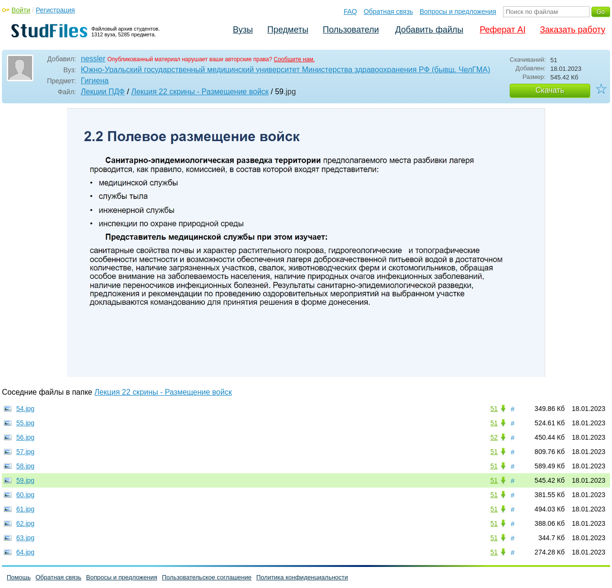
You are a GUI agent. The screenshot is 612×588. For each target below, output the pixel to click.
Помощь (19, 577)
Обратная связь (388, 11)
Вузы (243, 29)
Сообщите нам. (294, 59)
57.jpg (25, 451)
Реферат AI (502, 29)
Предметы (287, 29)
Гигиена (95, 81)
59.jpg (25, 480)
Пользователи (351, 29)
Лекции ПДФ (103, 92)
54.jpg (25, 408)
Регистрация (55, 10)
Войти (20, 10)
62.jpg (25, 523)
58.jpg (25, 466)
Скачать (550, 90)
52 (494, 437)
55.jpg (25, 423)
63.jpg (25, 538)
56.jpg (25, 437)
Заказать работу (572, 29)
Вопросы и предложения (458, 11)
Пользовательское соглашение (206, 577)
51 (494, 408)
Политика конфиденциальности (302, 577)
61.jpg (25, 509)
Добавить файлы (429, 29)
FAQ (350, 11)
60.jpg (25, 495)
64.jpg (25, 552)
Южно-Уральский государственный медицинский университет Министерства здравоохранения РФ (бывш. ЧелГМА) (285, 70)
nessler (93, 59)
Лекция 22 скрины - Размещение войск (200, 92)
